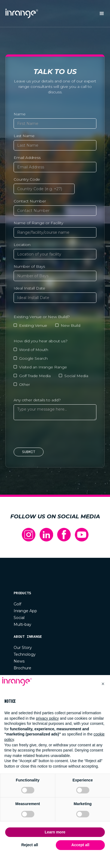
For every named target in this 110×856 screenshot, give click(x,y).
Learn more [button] (55, 832)
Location (22, 244)
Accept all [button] (80, 845)
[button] (102, 13)
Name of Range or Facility (38, 222)
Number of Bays (29, 266)
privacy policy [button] (47, 718)
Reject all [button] (29, 845)
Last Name (24, 135)
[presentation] (55, 434)
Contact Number (30, 201)
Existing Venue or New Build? (42, 316)
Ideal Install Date (29, 288)
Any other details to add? (37, 400)
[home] (20, 13)
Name (20, 114)
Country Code (27, 179)
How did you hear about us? (41, 340)
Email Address (27, 157)
